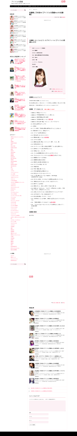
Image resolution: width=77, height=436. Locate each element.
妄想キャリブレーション (15, 234)
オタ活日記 (13, 198)
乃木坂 (54, 302)
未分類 (12, 239)
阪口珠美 (53, 202)
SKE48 (12, 159)
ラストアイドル (14, 223)
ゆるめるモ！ (13, 188)
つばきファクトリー (14, 177)
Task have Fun (13, 165)
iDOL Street (34, 6)
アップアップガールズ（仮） (16, 195)
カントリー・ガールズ (15, 200)
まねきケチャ (13, 185)
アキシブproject (14, 193)
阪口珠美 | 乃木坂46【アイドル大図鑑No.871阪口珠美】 (40, 388)
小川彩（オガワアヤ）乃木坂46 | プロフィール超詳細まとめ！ (48, 356)
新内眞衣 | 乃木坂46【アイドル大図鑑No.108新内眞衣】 (47, 378)
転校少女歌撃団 (14, 249)
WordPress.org (13, 260)
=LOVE (12, 138)
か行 (40, 6)
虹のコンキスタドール (15, 248)
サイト (30, 420)
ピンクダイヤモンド (14, 210)
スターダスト (25, 6)
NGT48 (12, 153)
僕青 (11, 228)
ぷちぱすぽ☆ (13, 183)
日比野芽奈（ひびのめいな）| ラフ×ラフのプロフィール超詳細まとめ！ (20, 27)
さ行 (43, 6)
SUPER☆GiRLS (14, 164)
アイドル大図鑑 (17, 2)
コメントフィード (14, 258)
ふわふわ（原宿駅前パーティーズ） (17, 182)
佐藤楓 (57, 302)
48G (18, 6)
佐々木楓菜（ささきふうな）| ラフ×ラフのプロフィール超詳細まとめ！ (20, 46)
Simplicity (41, 433)
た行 (45, 6)
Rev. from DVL (13, 158)
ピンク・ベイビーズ (14, 212)
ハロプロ (15, 6)
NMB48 (12, 155)
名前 (30, 412)
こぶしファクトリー (14, 172)
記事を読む (37, 315)
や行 (59, 6)
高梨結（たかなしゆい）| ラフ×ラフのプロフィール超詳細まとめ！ (20, 41)
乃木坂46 (63, 17)
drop (11, 144)
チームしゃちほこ (14, 207)
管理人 (63, 302)
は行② (54, 6)
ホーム (11, 6)
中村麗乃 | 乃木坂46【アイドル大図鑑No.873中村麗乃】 (40, 391)
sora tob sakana (14, 161)
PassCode (13, 156)
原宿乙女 (12, 229)
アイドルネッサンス (14, 192)
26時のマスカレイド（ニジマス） (17, 136)
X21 (11, 167)
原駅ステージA (13, 233)
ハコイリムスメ (14, 208)
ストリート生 (13, 203)
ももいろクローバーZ (15, 187)
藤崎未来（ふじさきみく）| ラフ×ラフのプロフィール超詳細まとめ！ (20, 22)
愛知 (59, 302)
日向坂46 (12, 238)
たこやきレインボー (14, 175)
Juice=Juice (13, 152)
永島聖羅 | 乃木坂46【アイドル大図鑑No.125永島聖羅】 (47, 363)
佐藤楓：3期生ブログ (58, 91)
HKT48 (12, 150)
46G (21, 6)
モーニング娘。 (14, 221)
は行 (50, 6)
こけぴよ (12, 170)
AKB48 (12, 141)
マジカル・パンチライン (15, 219)
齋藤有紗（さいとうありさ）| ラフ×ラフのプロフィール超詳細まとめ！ (20, 50)
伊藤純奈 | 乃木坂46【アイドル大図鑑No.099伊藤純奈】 (47, 318)
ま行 (56, 6)
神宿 (11, 244)
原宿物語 (12, 231)
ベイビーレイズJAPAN (15, 215)
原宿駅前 (29, 6)
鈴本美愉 (46, 137)
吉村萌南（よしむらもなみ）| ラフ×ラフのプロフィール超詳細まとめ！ (20, 17)
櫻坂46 (12, 241)
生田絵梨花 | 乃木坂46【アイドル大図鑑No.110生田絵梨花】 (48, 311)
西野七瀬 (50, 119)
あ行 (38, 6)
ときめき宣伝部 (14, 180)
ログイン (12, 255)
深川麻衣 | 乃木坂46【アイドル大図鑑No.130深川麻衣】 (47, 341)
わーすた (12, 190)
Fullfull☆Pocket (14, 147)
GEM (12, 149)
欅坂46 (12, 243)
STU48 (12, 162)
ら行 (61, 6)
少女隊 (12, 236)
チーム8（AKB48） (14, 205)
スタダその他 (13, 202)
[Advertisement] (47, 28)
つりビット (13, 178)
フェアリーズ (13, 213)
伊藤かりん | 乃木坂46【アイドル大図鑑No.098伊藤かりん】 (48, 333)
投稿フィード (13, 257)
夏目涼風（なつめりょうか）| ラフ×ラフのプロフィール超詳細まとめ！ (20, 31)
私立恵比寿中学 (14, 246)
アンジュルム (13, 197)
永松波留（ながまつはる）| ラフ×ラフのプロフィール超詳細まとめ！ (20, 36)
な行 (48, 6)
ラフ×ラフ (13, 224)
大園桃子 (52, 155)
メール (30, 416)
